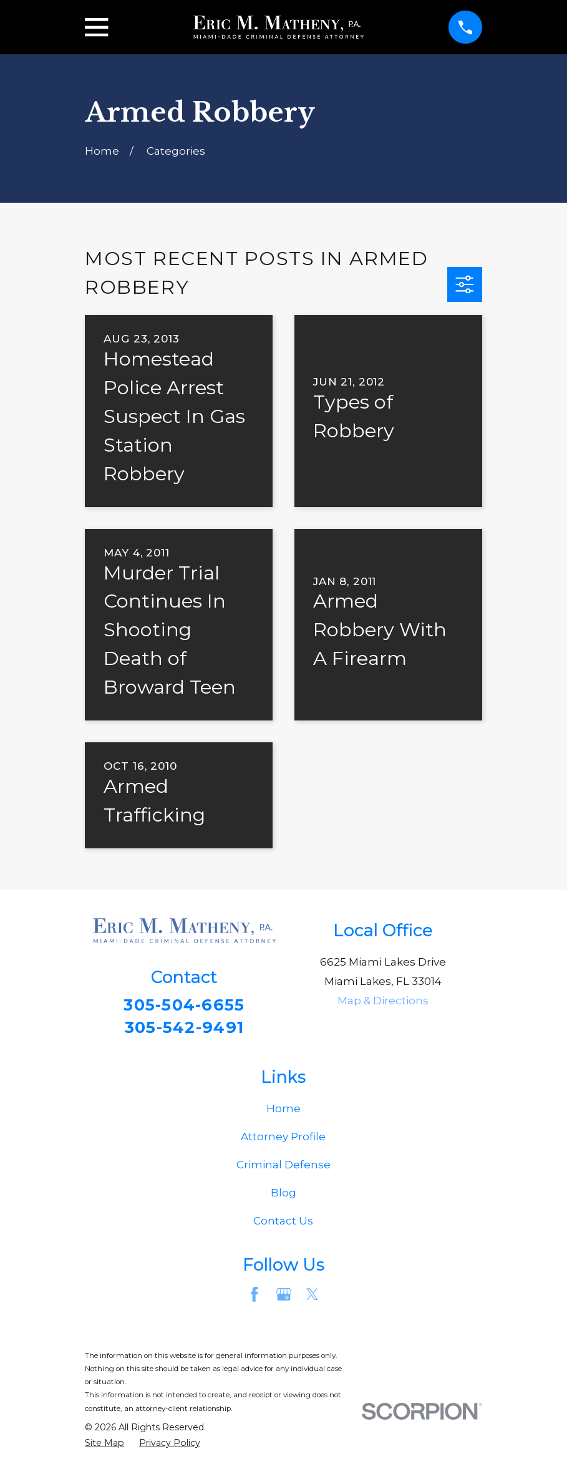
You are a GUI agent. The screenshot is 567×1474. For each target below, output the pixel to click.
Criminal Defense (283, 1167)
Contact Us (283, 1224)
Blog (283, 1196)
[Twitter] (312, 1297)
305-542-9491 (184, 1029)
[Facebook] (254, 1297)
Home (283, 1111)
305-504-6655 (184, 1005)
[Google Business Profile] (283, 1297)
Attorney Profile (283, 1139)
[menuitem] (104, 1447)
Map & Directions (383, 1000)
